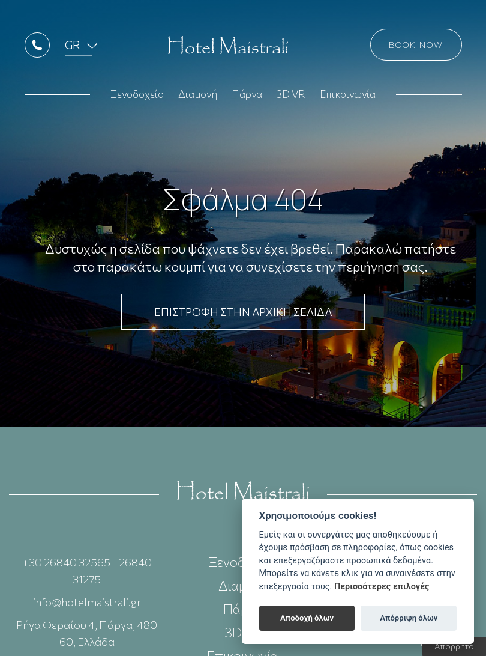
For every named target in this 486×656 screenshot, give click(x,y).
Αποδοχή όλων (307, 617)
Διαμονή (197, 97)
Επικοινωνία (348, 97)
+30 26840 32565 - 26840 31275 (87, 571)
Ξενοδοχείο (137, 97)
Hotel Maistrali (228, 48)
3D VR (291, 97)
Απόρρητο (454, 646)
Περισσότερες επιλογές (382, 587)
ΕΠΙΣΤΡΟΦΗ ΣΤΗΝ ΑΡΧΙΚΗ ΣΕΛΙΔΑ (243, 311)
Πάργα (247, 97)
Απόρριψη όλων (408, 617)
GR (72, 48)
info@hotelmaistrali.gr (87, 602)
